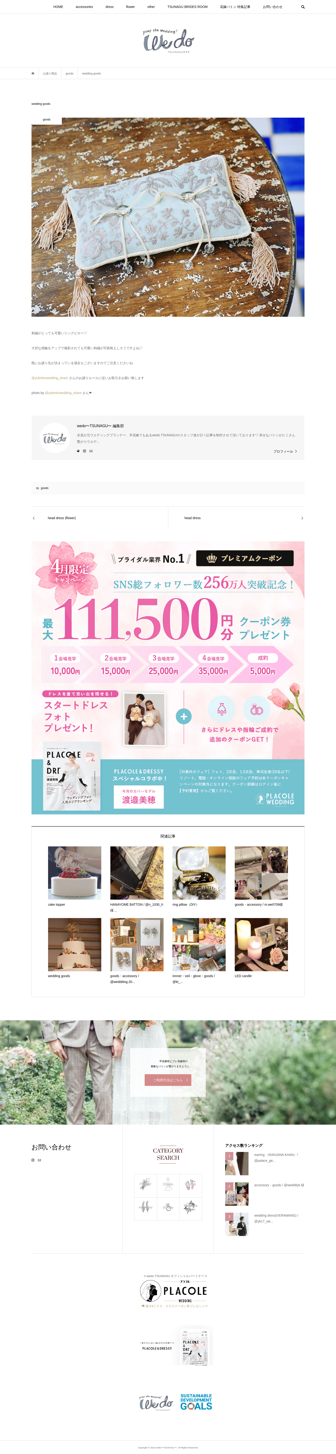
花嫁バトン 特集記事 (235, 7)
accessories (84, 7)
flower (130, 7)
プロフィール (283, 451)
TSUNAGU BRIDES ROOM (188, 7)
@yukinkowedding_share (50, 378)
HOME (58, 7)
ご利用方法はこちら (168, 1080)
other (151, 7)
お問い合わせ (273, 7)
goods (45, 488)
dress (109, 7)
